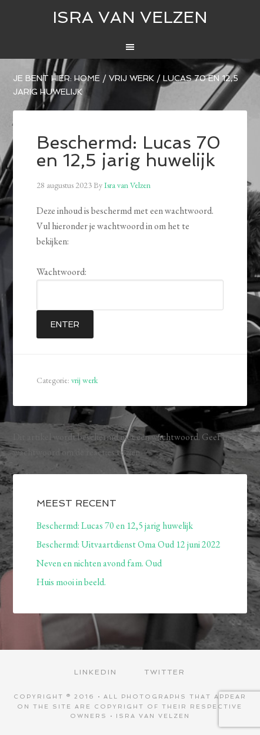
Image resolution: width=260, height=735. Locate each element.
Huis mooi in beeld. (71, 582)
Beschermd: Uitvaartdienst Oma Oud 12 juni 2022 (128, 544)
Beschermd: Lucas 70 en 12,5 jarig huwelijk (114, 525)
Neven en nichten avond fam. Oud (99, 563)
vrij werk (84, 380)
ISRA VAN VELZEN (130, 17)
